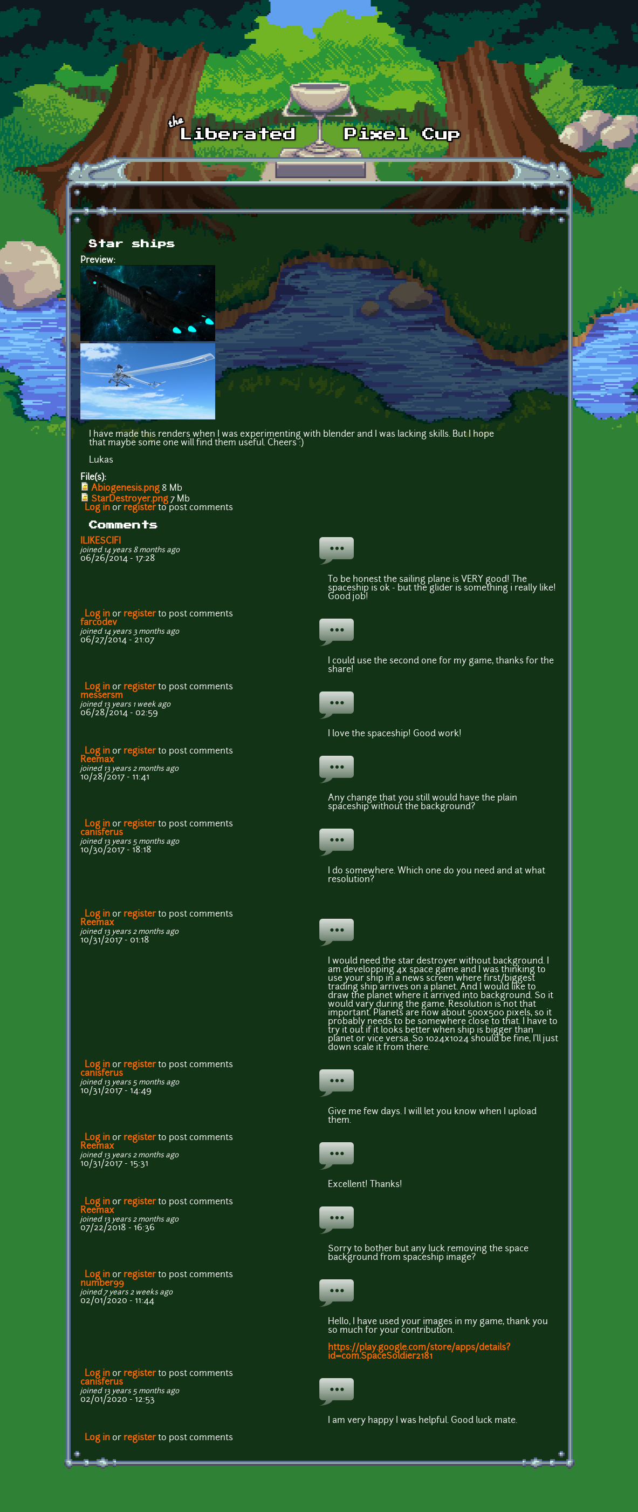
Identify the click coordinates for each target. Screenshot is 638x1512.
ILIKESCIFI (100, 541)
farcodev (98, 623)
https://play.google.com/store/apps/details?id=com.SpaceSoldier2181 (419, 1352)
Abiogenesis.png (125, 488)
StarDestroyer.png (129, 499)
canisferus (101, 833)
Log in (97, 508)
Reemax (97, 760)
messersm (101, 695)
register (140, 508)
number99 (102, 1283)
